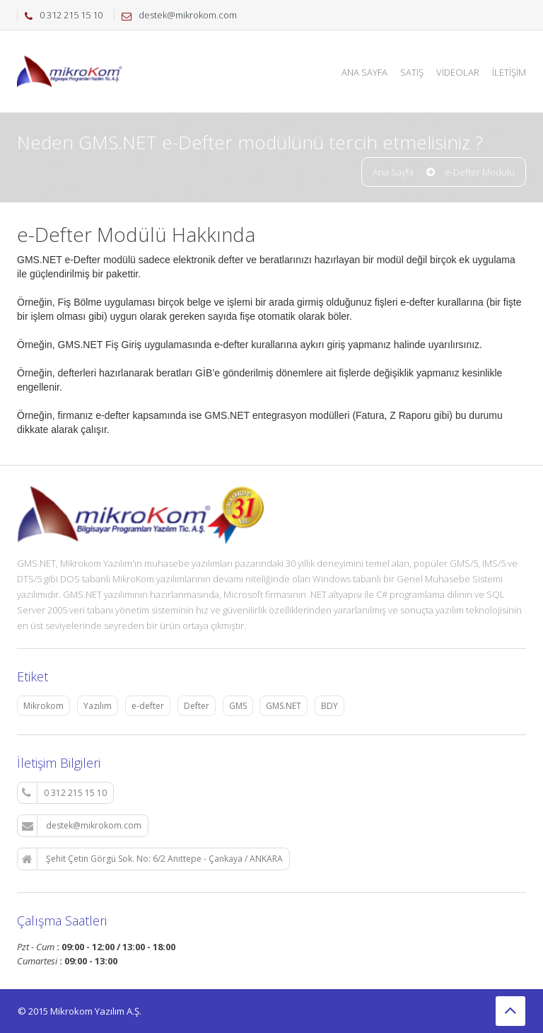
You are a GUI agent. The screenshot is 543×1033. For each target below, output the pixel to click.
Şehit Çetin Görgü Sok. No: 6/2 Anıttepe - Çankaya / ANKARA (152, 859)
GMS (238, 706)
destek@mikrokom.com (81, 825)
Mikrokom (43, 706)
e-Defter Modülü (480, 172)
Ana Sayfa (364, 72)
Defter (196, 706)
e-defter (148, 706)
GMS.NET (283, 706)
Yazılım (97, 706)
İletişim (509, 72)
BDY (329, 706)
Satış (412, 72)
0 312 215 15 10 (64, 793)
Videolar (457, 72)
